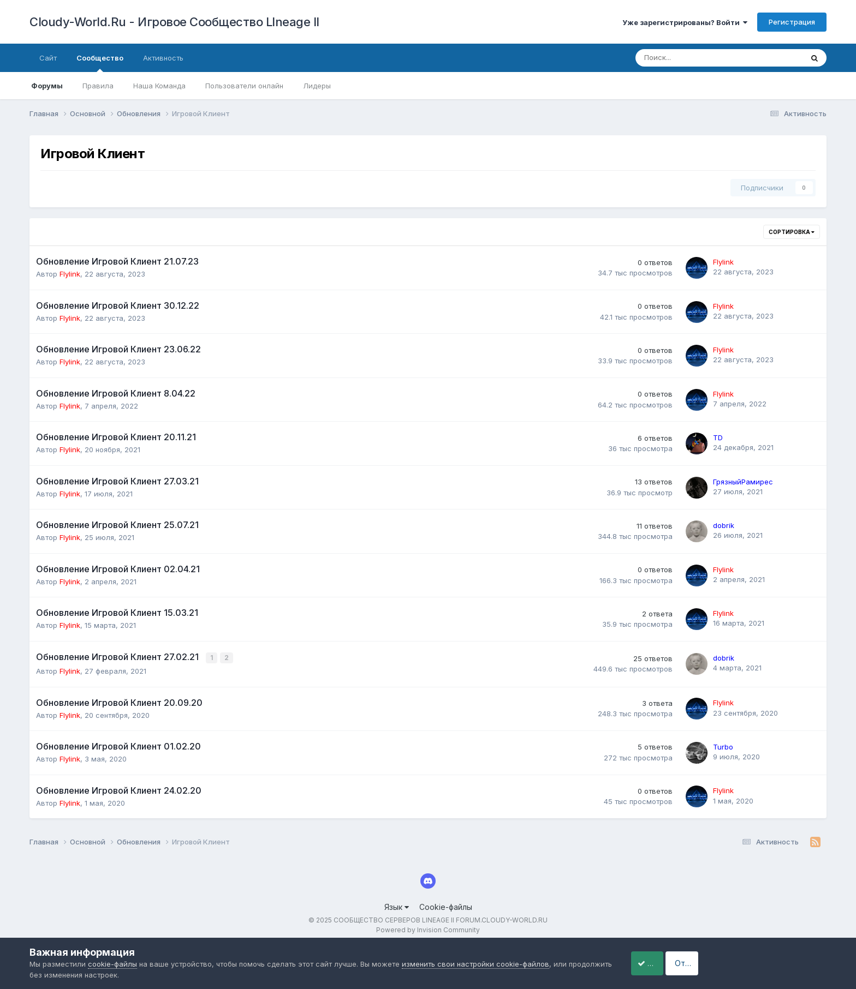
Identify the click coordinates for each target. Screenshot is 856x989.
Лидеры (317, 85)
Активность (163, 57)
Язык (396, 906)
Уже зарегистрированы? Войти (684, 22)
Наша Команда (159, 85)
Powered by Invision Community (428, 929)
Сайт (48, 57)
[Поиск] (688, 58)
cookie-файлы (112, 964)
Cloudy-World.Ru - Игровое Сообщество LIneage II (174, 22)
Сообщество (99, 62)
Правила (98, 85)
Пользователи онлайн (244, 85)
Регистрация (792, 21)
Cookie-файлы (445, 906)
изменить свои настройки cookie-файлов (475, 964)
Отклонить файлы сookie (766, 963)
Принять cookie (658, 963)
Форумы (47, 85)
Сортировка (792, 232)
